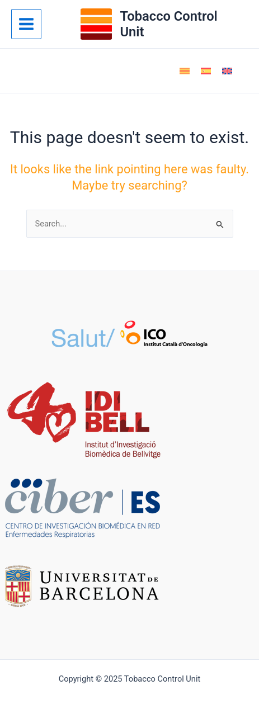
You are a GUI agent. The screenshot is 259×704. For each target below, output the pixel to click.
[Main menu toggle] (26, 24)
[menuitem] (184, 71)
